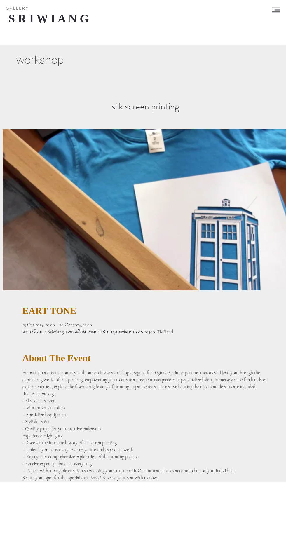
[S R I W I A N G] (48, 19)
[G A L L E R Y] (17, 8)
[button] (276, 10)
